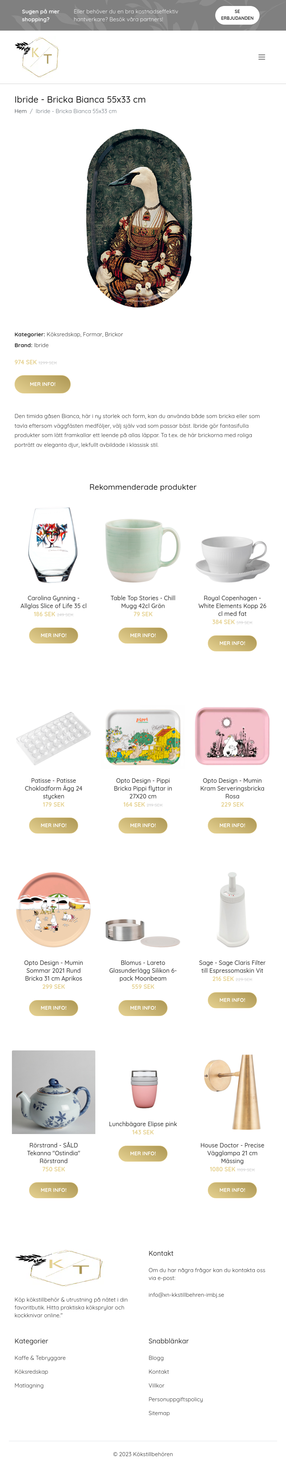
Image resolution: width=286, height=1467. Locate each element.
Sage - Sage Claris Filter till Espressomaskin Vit (232, 966)
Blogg (156, 1357)
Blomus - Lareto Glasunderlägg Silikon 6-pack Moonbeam (143, 970)
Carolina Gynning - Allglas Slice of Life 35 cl (53, 602)
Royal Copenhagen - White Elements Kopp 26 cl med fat (232, 605)
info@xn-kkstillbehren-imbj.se (186, 1294)
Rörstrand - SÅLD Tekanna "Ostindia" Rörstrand (53, 1153)
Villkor (157, 1385)
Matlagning (29, 1385)
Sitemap (159, 1413)
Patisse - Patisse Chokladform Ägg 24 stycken (54, 788)
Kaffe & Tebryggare (40, 1357)
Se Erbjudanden (237, 15)
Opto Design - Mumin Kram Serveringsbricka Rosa (232, 788)
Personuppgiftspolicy (176, 1399)
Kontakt (159, 1371)
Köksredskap (63, 334)
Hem (21, 111)
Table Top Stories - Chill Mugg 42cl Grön (143, 602)
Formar (92, 334)
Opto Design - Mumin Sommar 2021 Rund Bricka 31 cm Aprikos (53, 970)
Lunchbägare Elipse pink (143, 1124)
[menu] (262, 57)
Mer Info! (42, 384)
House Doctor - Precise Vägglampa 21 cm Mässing (232, 1153)
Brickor (114, 334)
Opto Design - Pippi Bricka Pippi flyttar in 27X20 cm (143, 788)
